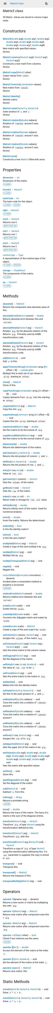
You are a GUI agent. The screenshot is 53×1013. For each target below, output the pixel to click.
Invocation (23, 575)
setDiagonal (9, 655)
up (4, 282)
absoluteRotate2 (11, 343)
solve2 (6, 998)
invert (6, 517)
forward (7, 189)
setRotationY (9, 711)
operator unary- (10, 968)
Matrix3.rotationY (11, 132)
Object (18, 935)
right (5, 210)
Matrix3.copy (9, 72)
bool (19, 526)
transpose (8, 863)
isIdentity (7, 526)
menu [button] (5, 3)
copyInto (7, 406)
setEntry (7, 664)
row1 (5, 231)
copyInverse (9, 426)
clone (5, 382)
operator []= (8, 959)
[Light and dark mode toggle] (46, 3)
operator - (8, 923)
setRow (6, 735)
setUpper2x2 (9, 744)
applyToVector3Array (13, 367)
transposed (8, 872)
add (5, 358)
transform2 (8, 833)
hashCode (8, 198)
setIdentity (8, 682)
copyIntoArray (10, 414)
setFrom (7, 673)
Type (20, 255)
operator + (8, 911)
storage (6, 270)
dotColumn (8, 453)
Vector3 (24, 57)
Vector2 (24, 343)
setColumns (9, 643)
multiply (7, 552)
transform (8, 821)
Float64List (19, 270)
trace (5, 809)
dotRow (6, 461)
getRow (6, 488)
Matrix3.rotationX (11, 120)
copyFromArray (10, 390)
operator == (9, 935)
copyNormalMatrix (12, 435)
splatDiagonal (10, 780)
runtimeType (9, 255)
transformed (9, 842)
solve (5, 989)
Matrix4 (26, 435)
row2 (5, 243)
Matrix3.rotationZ (11, 144)
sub (5, 788)
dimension (8, 177)
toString (7, 797)
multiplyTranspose (12, 561)
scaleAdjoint (9, 614)
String (19, 797)
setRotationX (9, 699)
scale (5, 605)
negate (6, 566)
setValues (8, 752)
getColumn (8, 479)
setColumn (8, 635)
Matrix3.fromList (11, 84)
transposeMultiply (12, 881)
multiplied (8, 543)
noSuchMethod (10, 575)
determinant (9, 444)
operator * (8, 899)
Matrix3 (7, 39)
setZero (7, 771)
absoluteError (10, 315)
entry (5, 470)
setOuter (7, 690)
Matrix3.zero (9, 156)
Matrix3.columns (11, 57)
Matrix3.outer (10, 108)
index (5, 496)
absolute (7, 304)
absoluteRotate (10, 327)
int (18, 177)
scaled (6, 626)
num (24, 414)
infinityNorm (9, 505)
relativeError (9, 593)
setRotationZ (9, 723)
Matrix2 (20, 744)
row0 (5, 219)
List (22, 84)
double (14, 39)
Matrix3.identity (11, 96)
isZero (6, 534)
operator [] (8, 947)
